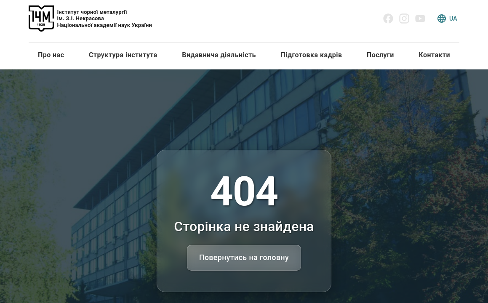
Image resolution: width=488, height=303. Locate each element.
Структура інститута (123, 55)
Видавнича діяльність (219, 55)
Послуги (380, 55)
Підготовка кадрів (311, 55)
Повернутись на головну (244, 257)
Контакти (434, 55)
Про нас (51, 55)
